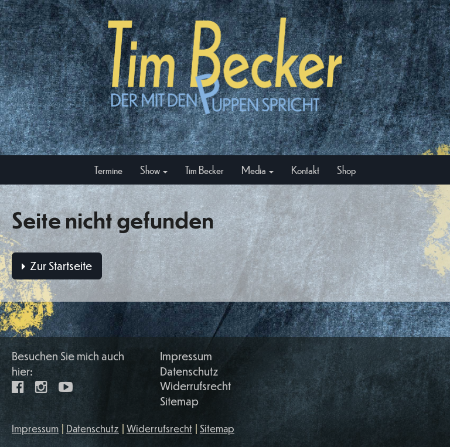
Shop (346, 169)
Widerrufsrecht (195, 386)
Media (257, 169)
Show (154, 169)
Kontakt (305, 169)
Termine (108, 169)
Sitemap (179, 401)
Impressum (186, 356)
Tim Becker (204, 169)
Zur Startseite (57, 265)
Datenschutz (189, 371)
